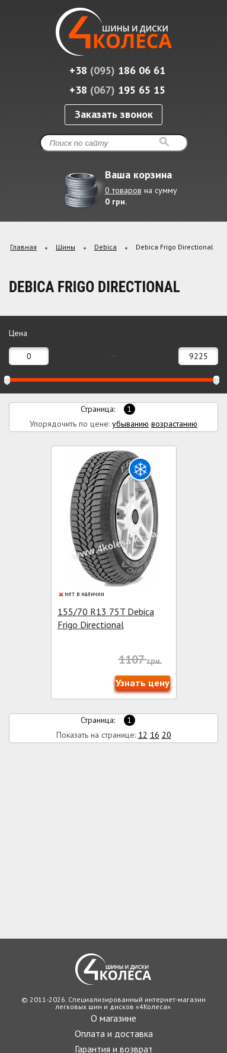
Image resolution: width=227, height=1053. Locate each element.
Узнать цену (143, 683)
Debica (105, 246)
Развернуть (207, 208)
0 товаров (123, 190)
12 (143, 734)
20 (166, 734)
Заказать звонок (114, 114)
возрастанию (174, 423)
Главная (23, 246)
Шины (65, 246)
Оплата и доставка (114, 1033)
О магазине (113, 1018)
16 (154, 734)
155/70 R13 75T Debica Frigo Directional (105, 618)
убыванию (130, 423)
